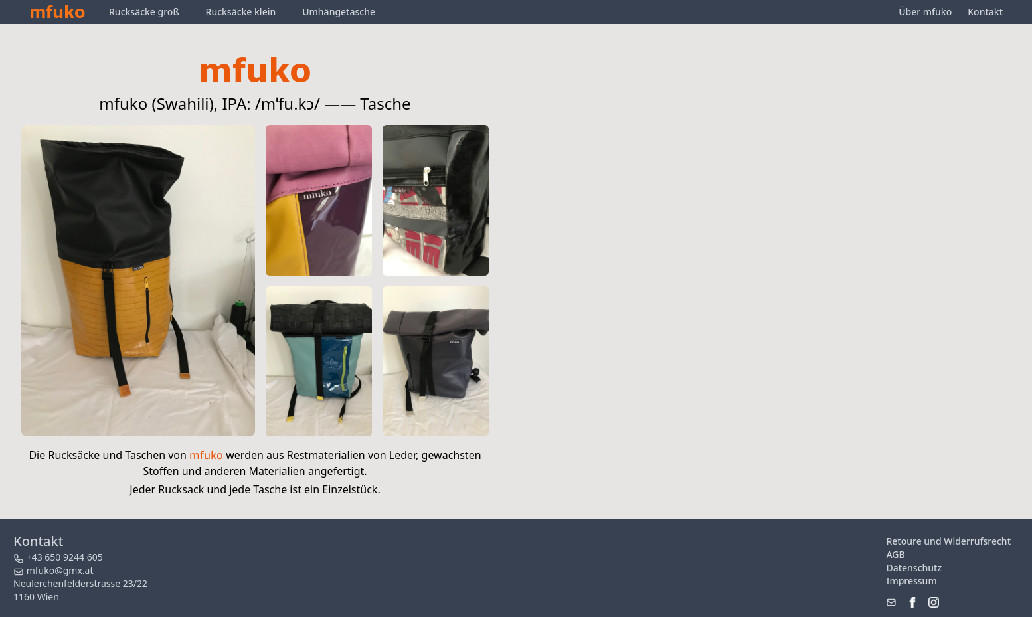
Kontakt (985, 11)
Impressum (911, 580)
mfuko (57, 11)
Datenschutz (914, 567)
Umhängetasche (338, 11)
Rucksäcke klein (241, 11)
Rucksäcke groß (144, 11)
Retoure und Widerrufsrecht (948, 541)
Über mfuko (925, 11)
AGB (895, 554)
